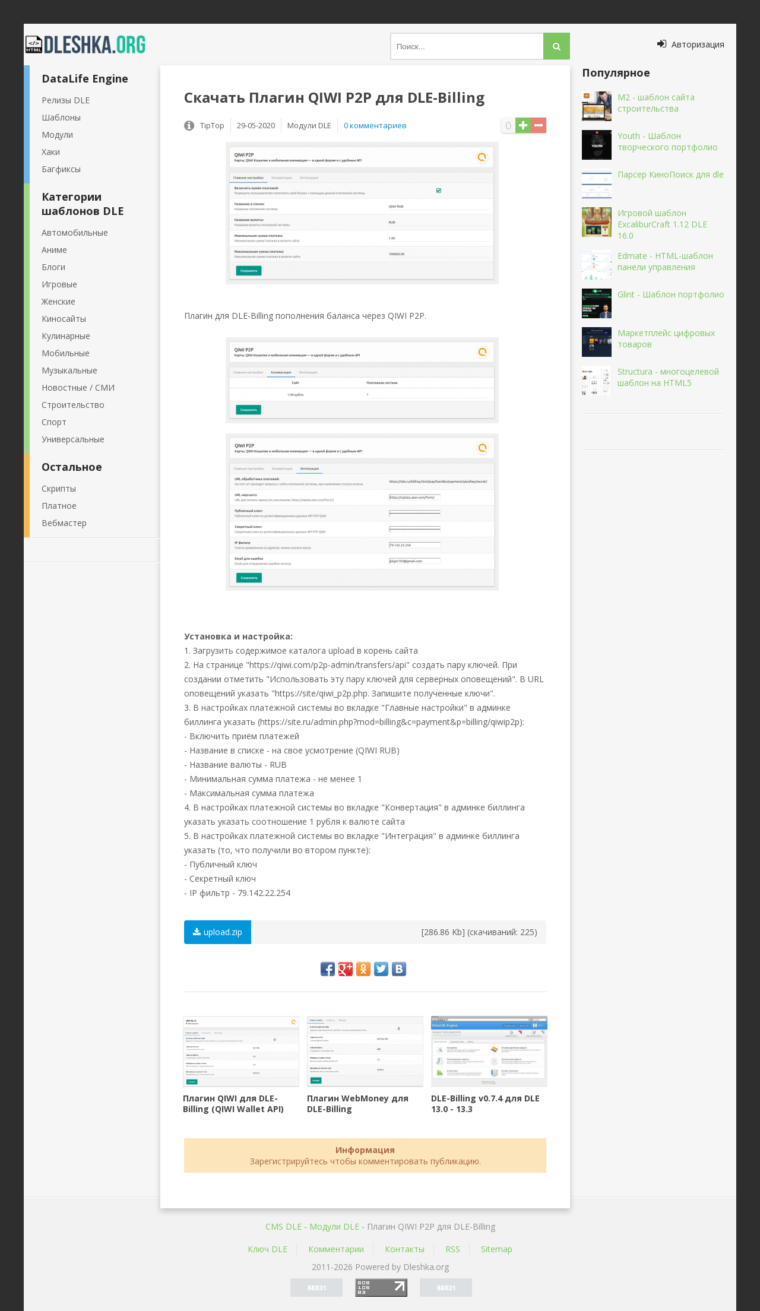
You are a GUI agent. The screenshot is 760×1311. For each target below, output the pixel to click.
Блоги (53, 267)
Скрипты (59, 488)
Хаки (51, 151)
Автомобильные (75, 232)
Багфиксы (61, 169)
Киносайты (64, 318)
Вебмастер (64, 522)
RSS (452, 1249)
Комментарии (336, 1249)
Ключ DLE (267, 1249)
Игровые (59, 284)
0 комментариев (375, 125)
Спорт (54, 422)
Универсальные (73, 439)
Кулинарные (66, 335)
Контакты (405, 1249)
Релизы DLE (66, 100)
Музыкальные (69, 370)
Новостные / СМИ (78, 387)
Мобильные (66, 353)
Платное (59, 505)
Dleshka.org (92, 44)
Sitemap (496, 1249)
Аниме (54, 249)
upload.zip (217, 932)
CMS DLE (283, 1226)
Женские (58, 301)
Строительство (73, 404)
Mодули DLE (334, 1226)
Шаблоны (61, 117)
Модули (57, 134)
